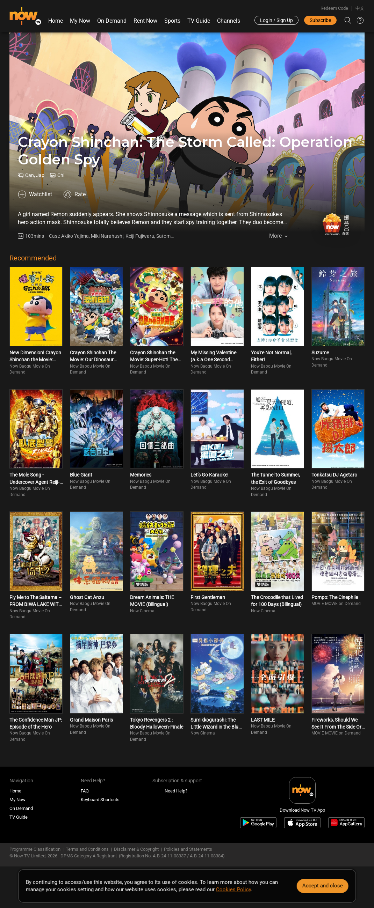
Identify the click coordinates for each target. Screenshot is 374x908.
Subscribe (320, 20)
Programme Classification (34, 849)
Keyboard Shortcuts (100, 799)
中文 (360, 8)
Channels (228, 20)
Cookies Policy (233, 889)
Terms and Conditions (87, 849)
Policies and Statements (188, 849)
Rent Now (145, 20)
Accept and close (322, 886)
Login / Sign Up (276, 20)
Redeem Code (334, 8)
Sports (172, 20)
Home (55, 20)
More (275, 235)
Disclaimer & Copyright (136, 849)
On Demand (112, 20)
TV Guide (198, 20)
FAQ (85, 790)
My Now (80, 20)
